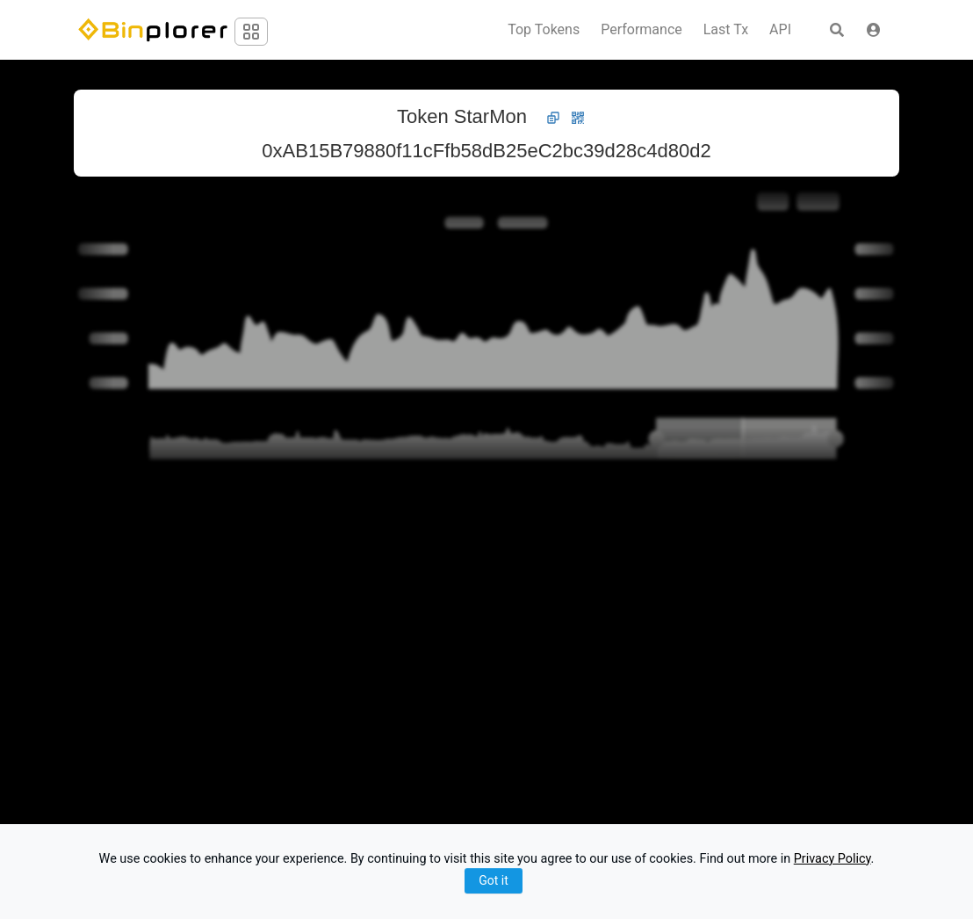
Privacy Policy (832, 858)
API (780, 30)
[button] (874, 30)
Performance (641, 30)
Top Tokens (544, 30)
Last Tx (725, 30)
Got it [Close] (493, 880)
